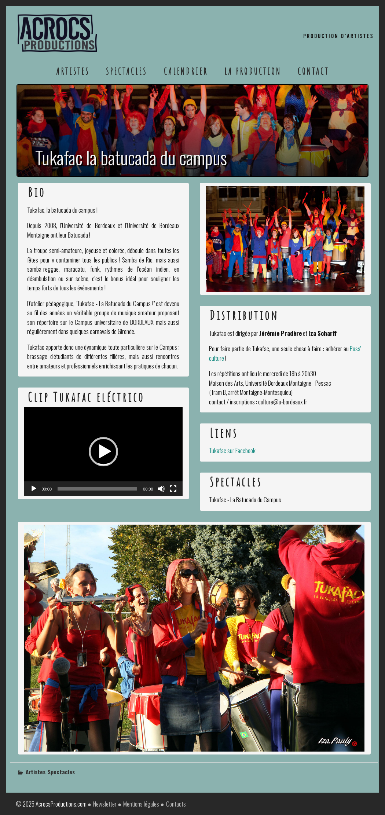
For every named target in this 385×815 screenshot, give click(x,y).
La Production (252, 71)
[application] (103, 451)
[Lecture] (33, 488)
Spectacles (126, 71)
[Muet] (161, 488)
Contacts (176, 803)
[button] (103, 451)
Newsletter (105, 803)
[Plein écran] (173, 488)
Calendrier (186, 71)
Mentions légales (141, 803)
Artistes (72, 71)
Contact (313, 71)
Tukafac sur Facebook (232, 450)
